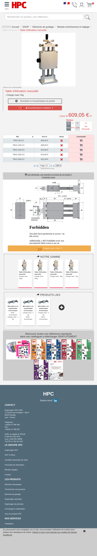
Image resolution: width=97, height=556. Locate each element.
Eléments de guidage (43, 27)
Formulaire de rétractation (14, 465)
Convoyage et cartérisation (15, 509)
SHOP (26, 27)
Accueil (15, 27)
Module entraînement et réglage (73, 27)
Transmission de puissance (15, 489)
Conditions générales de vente (16, 460)
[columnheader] (18, 137)
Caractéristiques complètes (35, 108)
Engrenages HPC (11, 450)
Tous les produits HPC (13, 514)
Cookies (8, 475)
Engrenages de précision (14, 504)
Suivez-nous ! (48, 400)
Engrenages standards (13, 499)
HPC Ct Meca (10, 455)
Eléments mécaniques (13, 484)
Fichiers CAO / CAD (49, 248)
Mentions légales (11, 470)
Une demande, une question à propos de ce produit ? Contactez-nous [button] (48, 176)
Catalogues (9, 524)
